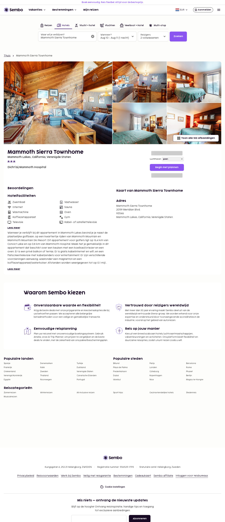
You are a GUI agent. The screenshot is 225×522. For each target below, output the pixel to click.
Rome (189, 367)
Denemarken (46, 363)
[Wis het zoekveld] (93, 36)
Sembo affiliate (163, 475)
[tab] (46, 25)
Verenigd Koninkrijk (13, 375)
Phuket (189, 371)
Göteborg (154, 371)
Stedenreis (191, 392)
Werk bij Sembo (71, 475)
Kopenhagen (156, 375)
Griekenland (9, 371)
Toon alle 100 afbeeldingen (196, 138)
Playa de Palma (120, 367)
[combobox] (65, 37)
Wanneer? (106, 34)
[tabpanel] (112, 37)
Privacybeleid (25, 475)
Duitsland (81, 367)
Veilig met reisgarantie (97, 475)
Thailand (44, 375)
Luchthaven (155, 159)
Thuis (7, 55)
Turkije (80, 363)
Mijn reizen (90, 10)
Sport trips (118, 392)
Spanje (7, 363)
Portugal (81, 379)
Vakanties (37, 9)
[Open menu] (218, 9)
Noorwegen (46, 379)
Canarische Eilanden (87, 375)
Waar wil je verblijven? (52, 34)
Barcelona (191, 363)
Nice (152, 379)
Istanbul (117, 379)
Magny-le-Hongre (194, 379)
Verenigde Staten (85, 371)
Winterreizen (46, 392)
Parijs (152, 363)
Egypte (7, 379)
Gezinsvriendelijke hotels (161, 392)
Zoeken (178, 36)
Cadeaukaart (143, 475)
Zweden (44, 371)
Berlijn (189, 375)
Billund (116, 363)
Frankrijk (8, 367)
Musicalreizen (10, 397)
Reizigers (145, 34)
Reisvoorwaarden (47, 475)
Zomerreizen (10, 392)
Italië (42, 367)
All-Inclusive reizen (86, 392)
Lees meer (14, 228)
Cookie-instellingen (112, 487)
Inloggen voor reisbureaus (192, 475)
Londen (153, 367)
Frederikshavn (120, 371)
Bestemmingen (64, 9)
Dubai (116, 375)
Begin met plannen (166, 167)
